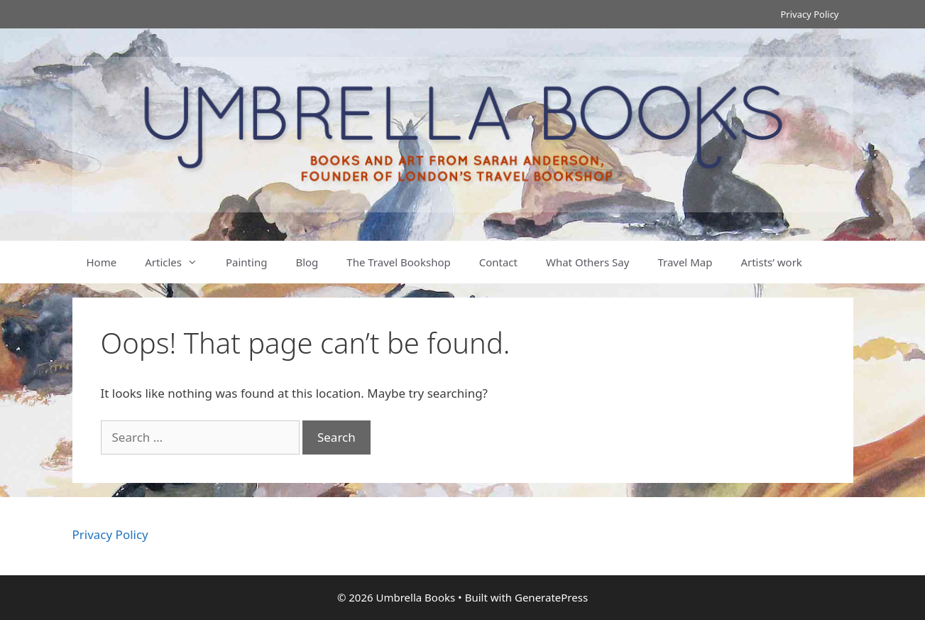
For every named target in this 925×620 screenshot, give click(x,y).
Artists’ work (770, 262)
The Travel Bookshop (398, 262)
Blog (306, 262)
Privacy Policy (809, 14)
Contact (498, 262)
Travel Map (684, 262)
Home (102, 262)
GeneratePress (551, 597)
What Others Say (587, 262)
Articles (178, 262)
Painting (246, 262)
